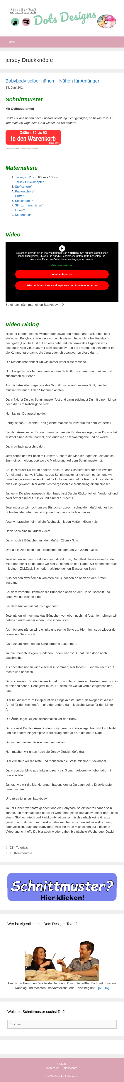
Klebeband (22, 215)
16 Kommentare (21, 853)
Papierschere (24, 191)
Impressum (52, 1067)
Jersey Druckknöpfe (29, 182)
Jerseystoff (22, 177)
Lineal (19, 210)
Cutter (19, 196)
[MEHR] (103, 988)
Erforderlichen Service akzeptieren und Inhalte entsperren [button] (62, 285)
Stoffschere (23, 186)
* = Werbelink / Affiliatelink (62, 1076)
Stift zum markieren (28, 205)
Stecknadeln (23, 201)
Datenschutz (69, 1067)
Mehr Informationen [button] (62, 265)
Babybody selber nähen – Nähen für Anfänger (52, 80)
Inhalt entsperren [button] (62, 274)
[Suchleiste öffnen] (118, 42)
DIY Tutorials (19, 847)
